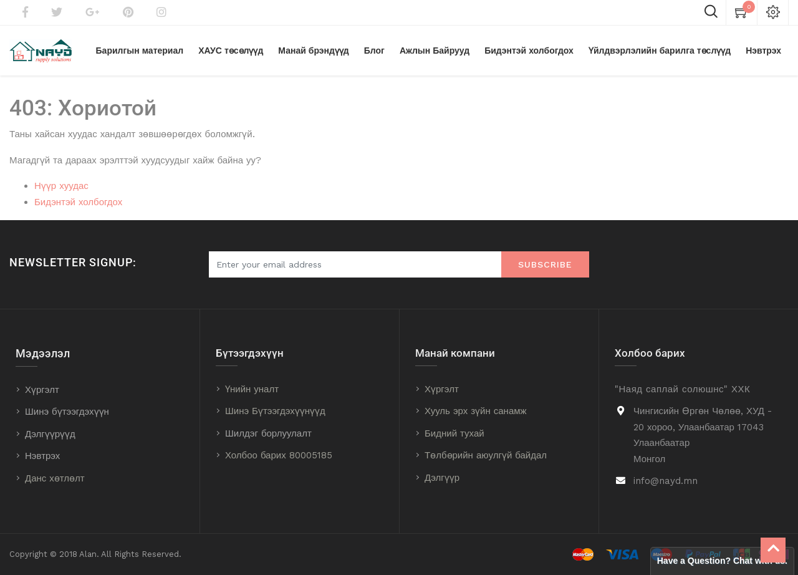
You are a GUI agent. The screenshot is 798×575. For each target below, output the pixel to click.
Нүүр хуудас (61, 185)
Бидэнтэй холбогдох (78, 202)
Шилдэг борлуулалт (268, 433)
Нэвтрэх (42, 455)
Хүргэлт (42, 389)
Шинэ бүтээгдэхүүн (67, 411)
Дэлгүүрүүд (50, 434)
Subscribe (545, 264)
